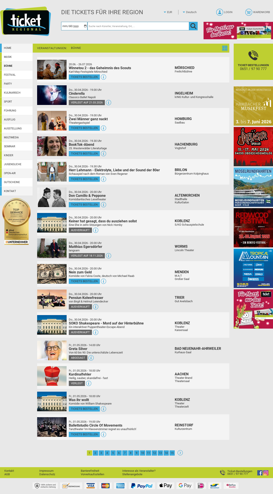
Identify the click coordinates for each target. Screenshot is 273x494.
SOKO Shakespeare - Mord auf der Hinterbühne (106, 323)
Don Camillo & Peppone (87, 196)
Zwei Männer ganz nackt (88, 119)
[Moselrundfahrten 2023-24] (253, 187)
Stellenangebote (132, 474)
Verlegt (77, 383)
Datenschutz (47, 474)
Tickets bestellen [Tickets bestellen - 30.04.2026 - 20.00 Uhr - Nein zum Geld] (84, 281)
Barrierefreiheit (90, 470)
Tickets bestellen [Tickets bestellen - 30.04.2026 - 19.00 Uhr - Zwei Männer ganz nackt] (84, 128)
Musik (8, 56)
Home (7, 48)
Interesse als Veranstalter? (139, 470)
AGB (7, 474)
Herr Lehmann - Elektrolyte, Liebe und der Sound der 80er (114, 170)
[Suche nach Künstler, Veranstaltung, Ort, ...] (138, 26)
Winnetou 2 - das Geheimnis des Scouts (100, 68)
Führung (10, 110)
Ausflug (9, 119)
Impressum (46, 470)
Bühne (8, 65)
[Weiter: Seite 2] (180, 454)
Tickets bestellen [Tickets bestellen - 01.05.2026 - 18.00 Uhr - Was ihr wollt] (84, 408)
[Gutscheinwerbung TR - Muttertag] (253, 308)
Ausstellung (13, 128)
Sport (8, 101)
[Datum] (74, 26)
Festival (10, 74)
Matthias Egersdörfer (85, 247)
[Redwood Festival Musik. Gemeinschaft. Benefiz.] (253, 227)
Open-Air (10, 173)
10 (142, 453)
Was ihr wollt (79, 400)
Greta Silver (78, 349)
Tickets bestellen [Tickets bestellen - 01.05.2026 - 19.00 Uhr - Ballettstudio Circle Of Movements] (84, 434)
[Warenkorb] (258, 13)
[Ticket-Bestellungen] (253, 65)
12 (154, 453)
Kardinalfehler (80, 374)
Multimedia (11, 137)
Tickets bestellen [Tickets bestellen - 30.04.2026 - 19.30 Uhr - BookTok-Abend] (84, 153)
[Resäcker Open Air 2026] (253, 146)
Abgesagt (78, 357)
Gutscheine (12, 182)
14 (166, 453)
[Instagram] (265, 474)
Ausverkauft (80, 230)
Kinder (8, 155)
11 (148, 453)
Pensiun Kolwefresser (86, 298)
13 (160, 453)
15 (172, 453)
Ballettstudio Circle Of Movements (95, 425)
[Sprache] (192, 12)
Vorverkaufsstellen (92, 474)
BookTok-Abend (81, 144)
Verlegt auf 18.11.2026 (87, 255)
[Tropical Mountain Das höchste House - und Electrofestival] (253, 268)
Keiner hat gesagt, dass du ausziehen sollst (103, 221)
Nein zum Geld (80, 272)
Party (8, 83)
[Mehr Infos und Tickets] (52, 69)
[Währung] (173, 12)
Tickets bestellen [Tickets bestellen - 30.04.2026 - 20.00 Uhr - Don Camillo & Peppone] (84, 204)
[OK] (193, 26)
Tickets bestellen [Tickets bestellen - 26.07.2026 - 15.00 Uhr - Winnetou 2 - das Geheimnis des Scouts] (84, 77)
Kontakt (10, 191)
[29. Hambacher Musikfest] (253, 106)
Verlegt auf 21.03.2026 (87, 102)
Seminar (9, 146)
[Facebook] (260, 474)
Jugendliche (12, 164)
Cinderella (77, 93)
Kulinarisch (12, 92)
